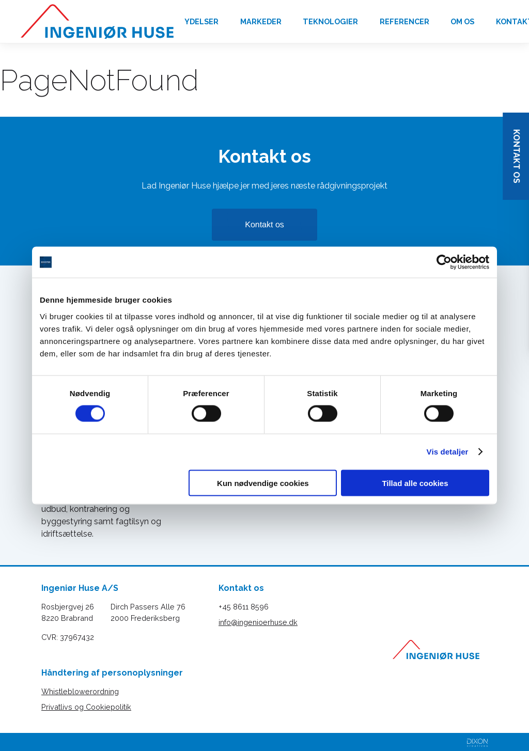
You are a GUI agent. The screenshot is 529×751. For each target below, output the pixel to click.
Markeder (261, 21)
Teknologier (330, 21)
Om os (462, 21)
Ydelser (201, 21)
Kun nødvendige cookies (263, 482)
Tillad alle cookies (415, 482)
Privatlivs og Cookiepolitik (86, 706)
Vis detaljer (448, 451)
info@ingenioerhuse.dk (258, 622)
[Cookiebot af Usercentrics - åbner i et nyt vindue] (444, 262)
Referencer (404, 21)
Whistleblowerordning (80, 691)
